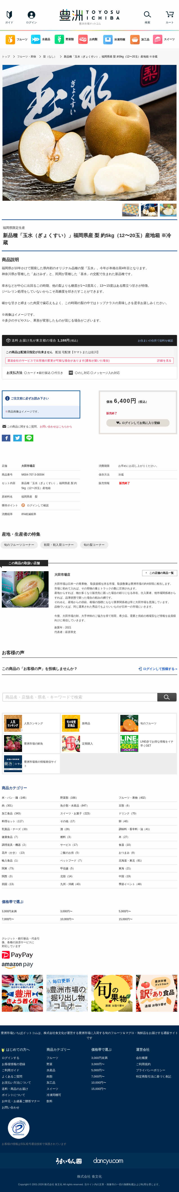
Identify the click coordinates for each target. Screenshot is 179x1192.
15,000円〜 (125, 919)
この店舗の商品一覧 (161, 573)
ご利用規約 (143, 1064)
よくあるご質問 (12, 1076)
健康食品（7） (11, 837)
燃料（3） (66, 837)
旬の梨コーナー (94, 544)
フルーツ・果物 (26, 56)
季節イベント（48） (131, 884)
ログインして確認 (38, 505)
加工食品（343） (12, 813)
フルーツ (16, 39)
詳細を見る (164, 360)
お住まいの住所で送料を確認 (155, 340)
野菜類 (64, 39)
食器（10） (125, 844)
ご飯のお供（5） (70, 852)
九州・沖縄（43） (71, 884)
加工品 (139, 39)
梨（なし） (50, 56)
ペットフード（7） (71, 860)
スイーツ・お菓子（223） (76, 813)
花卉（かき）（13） (14, 852)
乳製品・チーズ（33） (15, 829)
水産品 (40, 39)
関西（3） (8, 876)
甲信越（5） (67, 868)
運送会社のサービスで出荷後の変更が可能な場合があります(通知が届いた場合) (58, 360)
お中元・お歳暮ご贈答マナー (21, 1101)
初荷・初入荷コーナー (59, 544)
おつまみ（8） (127, 852)
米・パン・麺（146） (15, 797)
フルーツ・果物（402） (133, 797)
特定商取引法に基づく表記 (153, 1076)
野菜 (49, 1064)
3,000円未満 (9, 911)
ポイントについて (13, 1095)
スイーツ (164, 39)
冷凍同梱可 (54, 1095)
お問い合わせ (10, 1107)
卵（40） (124, 821)
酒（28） (65, 829)
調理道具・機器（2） (15, 844)
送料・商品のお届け (15, 1089)
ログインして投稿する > (160, 669)
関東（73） (9, 868)
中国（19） (125, 876)
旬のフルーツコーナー (19, 544)
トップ (6, 56)
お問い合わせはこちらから (56, 426)
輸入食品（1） (11, 860)
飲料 (49, 1101)
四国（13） (9, 884)
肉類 (49, 1076)
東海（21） (125, 868)
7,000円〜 (8, 919)
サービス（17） (69, 844)
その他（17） (68, 821)
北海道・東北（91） (131, 860)
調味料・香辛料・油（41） (135, 829)
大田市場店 (28, 465)
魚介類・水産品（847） (74, 805)
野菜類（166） (69, 797)
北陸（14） (67, 876)
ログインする (10, 1058)
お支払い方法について (16, 1082)
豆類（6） (125, 805)
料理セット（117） (13, 821)
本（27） (124, 837)
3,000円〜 (66, 911)
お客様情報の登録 (13, 1064)
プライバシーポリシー (150, 1070)
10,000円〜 (67, 919)
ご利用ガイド (10, 1070)
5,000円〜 (125, 911)
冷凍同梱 (114, 39)
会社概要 (142, 1058)
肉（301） (8, 805)
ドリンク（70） (128, 813)
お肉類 (87, 39)
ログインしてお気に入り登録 (138, 423)
